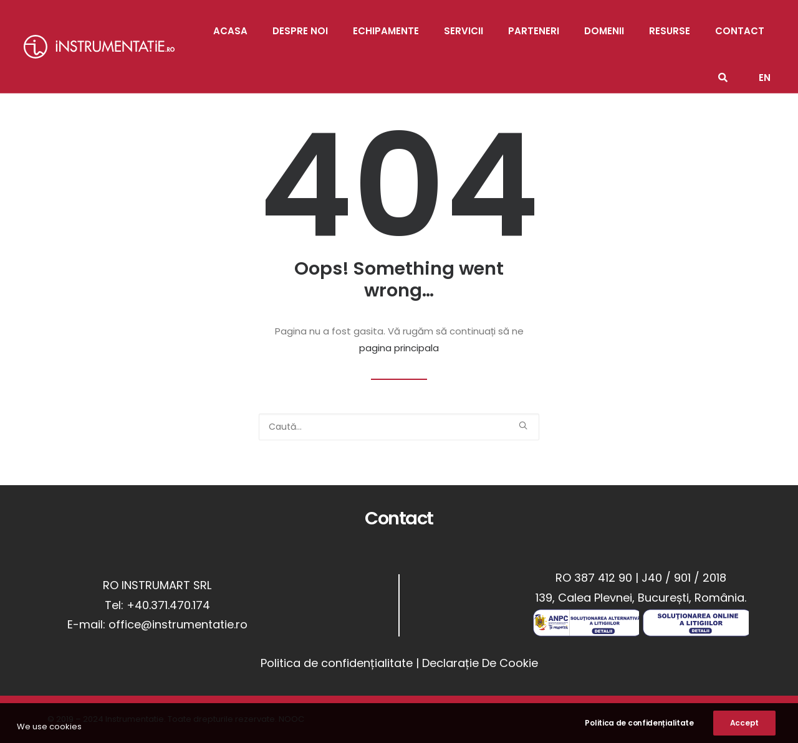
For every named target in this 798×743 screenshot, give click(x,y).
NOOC (291, 719)
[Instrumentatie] (99, 46)
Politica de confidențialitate (337, 663)
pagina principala (399, 347)
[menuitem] (764, 70)
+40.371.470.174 (168, 605)
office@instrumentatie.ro (178, 624)
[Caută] (399, 427)
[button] (523, 425)
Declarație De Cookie (480, 663)
